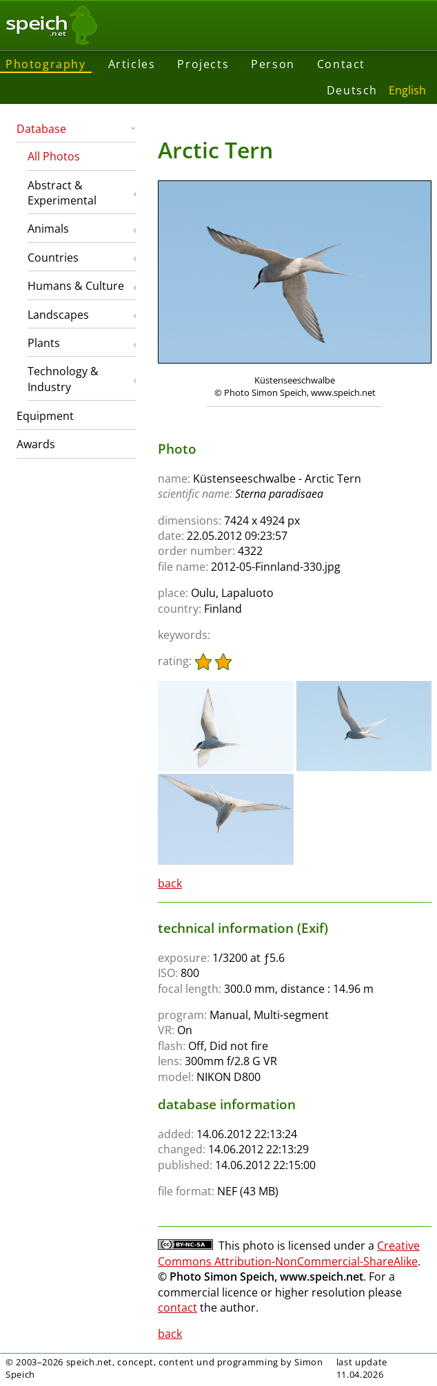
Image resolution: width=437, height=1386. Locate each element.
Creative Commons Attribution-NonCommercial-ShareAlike (289, 1253)
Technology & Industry (63, 379)
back (170, 883)
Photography (46, 64)
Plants (44, 342)
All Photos (54, 156)
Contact (341, 64)
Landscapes (58, 314)
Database (41, 128)
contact (177, 1307)
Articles (132, 64)
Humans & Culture (76, 285)
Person (273, 64)
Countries (53, 257)
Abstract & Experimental (62, 193)
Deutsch (352, 90)
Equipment (45, 415)
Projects (203, 64)
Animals (48, 228)
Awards (36, 444)
